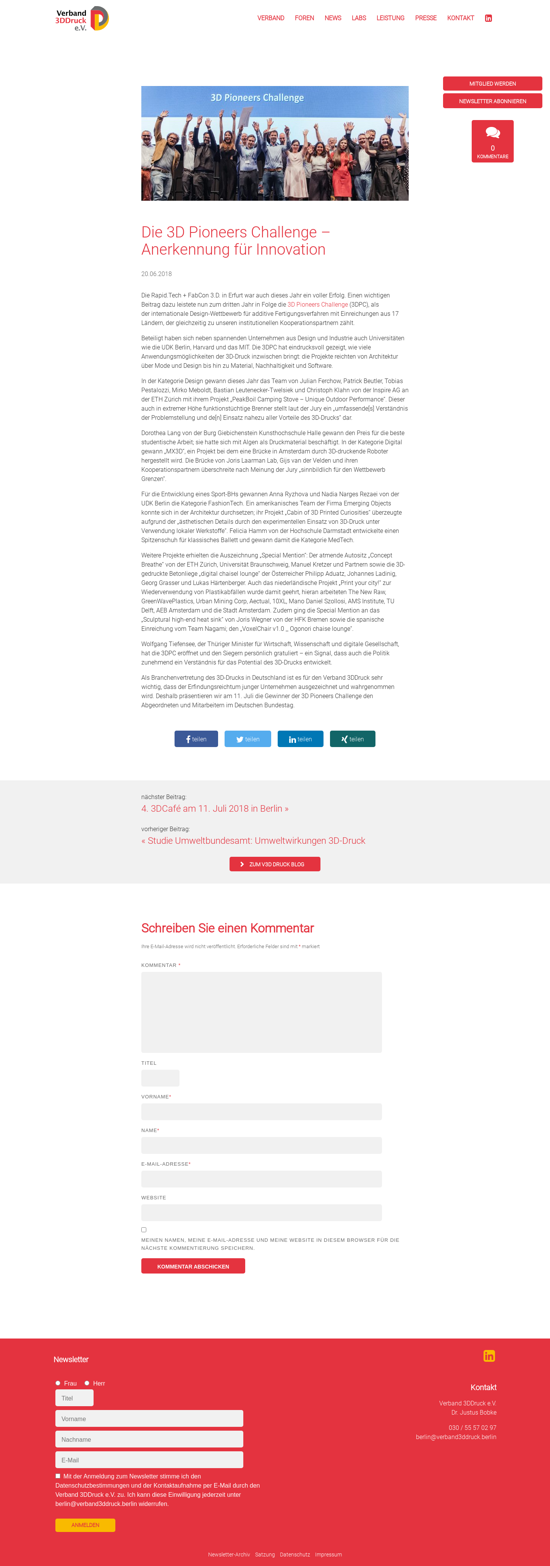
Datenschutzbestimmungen (92, 1485)
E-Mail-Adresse (166, 1164)
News (333, 18)
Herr (99, 1383)
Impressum (328, 1554)
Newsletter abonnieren (492, 101)
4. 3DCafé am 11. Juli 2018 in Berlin (211, 808)
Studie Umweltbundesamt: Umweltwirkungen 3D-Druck (257, 840)
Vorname (156, 1097)
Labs (359, 18)
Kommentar (161, 965)
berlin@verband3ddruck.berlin (456, 1437)
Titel (149, 1063)
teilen (196, 739)
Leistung (390, 18)
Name (150, 1130)
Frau (70, 1383)
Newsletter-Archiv (229, 1554)
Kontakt (460, 18)
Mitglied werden (492, 84)
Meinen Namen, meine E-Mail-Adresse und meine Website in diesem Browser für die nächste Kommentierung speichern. (270, 1244)
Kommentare (492, 151)
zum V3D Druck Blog (276, 864)
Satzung (265, 1554)
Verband (270, 18)
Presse (426, 18)
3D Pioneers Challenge (318, 304)
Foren (304, 18)
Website (154, 1197)
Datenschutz (295, 1554)
